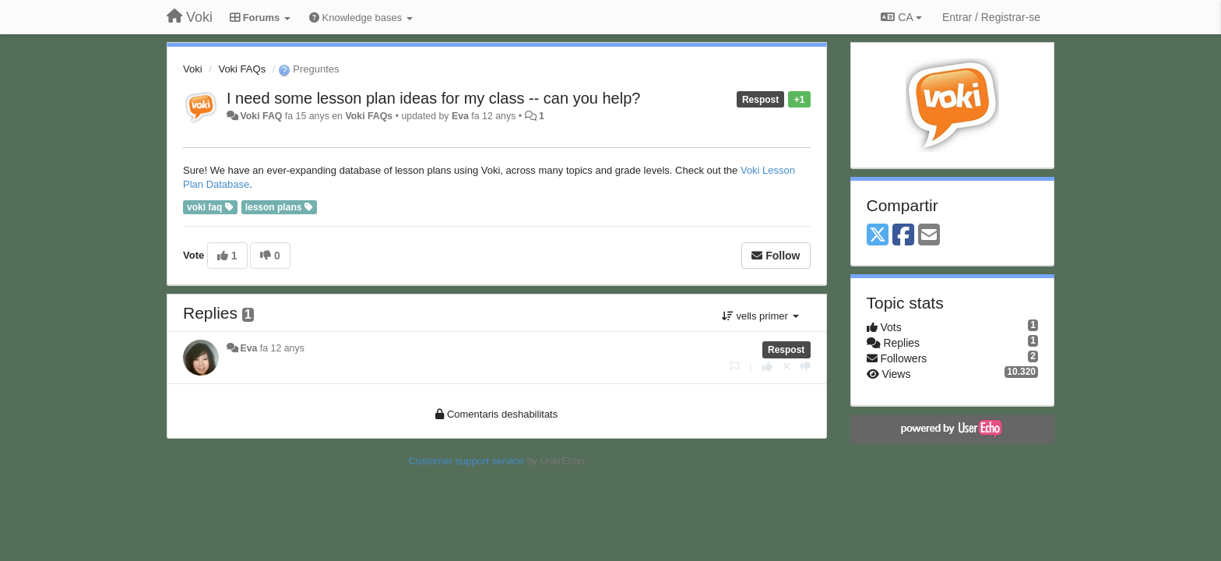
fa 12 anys (282, 348)
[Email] (929, 235)
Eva (460, 116)
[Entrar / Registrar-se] (991, 17)
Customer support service (466, 461)
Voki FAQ (261, 116)
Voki (192, 69)
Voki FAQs (242, 69)
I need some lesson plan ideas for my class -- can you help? (433, 98)
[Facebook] (903, 235)
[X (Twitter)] (877, 235)
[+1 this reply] (767, 366)
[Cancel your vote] (786, 366)
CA (901, 17)
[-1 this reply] (806, 366)
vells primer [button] (760, 316)
